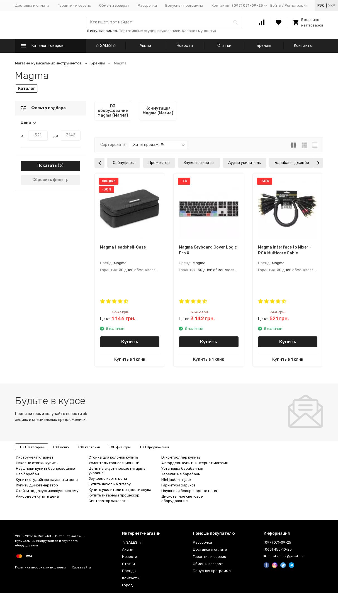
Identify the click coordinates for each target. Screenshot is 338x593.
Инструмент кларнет (35, 457)
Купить (129, 341)
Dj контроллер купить (180, 457)
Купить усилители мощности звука (120, 490)
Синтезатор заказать (108, 501)
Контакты (220, 5)
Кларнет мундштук (199, 31)
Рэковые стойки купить (37, 463)
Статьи (224, 45)
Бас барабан (27, 474)
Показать (47, 165)
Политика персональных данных (40, 567)
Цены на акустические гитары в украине (117, 470)
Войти (275, 5)
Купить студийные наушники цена (47, 480)
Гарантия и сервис (74, 5)
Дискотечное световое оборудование (182, 498)
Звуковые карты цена (108, 478)
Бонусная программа (184, 5)
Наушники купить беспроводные (45, 468)
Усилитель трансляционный (114, 463)
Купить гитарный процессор (114, 495)
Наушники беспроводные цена (189, 491)
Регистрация (296, 5)
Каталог (26, 88)
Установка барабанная (182, 468)
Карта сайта (81, 567)
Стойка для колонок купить (113, 457)
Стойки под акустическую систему (47, 491)
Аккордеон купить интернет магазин (194, 463)
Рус (321, 5)
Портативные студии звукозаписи (149, 31)
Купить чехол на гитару (110, 484)
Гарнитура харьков (178, 485)
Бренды (264, 45)
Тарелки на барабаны (181, 474)
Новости (185, 45)
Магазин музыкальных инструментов (48, 63)
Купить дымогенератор (37, 485)
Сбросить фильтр (50, 179)
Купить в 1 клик (129, 359)
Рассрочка (147, 5)
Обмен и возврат (114, 5)
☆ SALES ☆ (106, 45)
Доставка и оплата (32, 5)
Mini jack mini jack (176, 480)
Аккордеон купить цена (37, 496)
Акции (145, 45)
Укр (331, 5)
